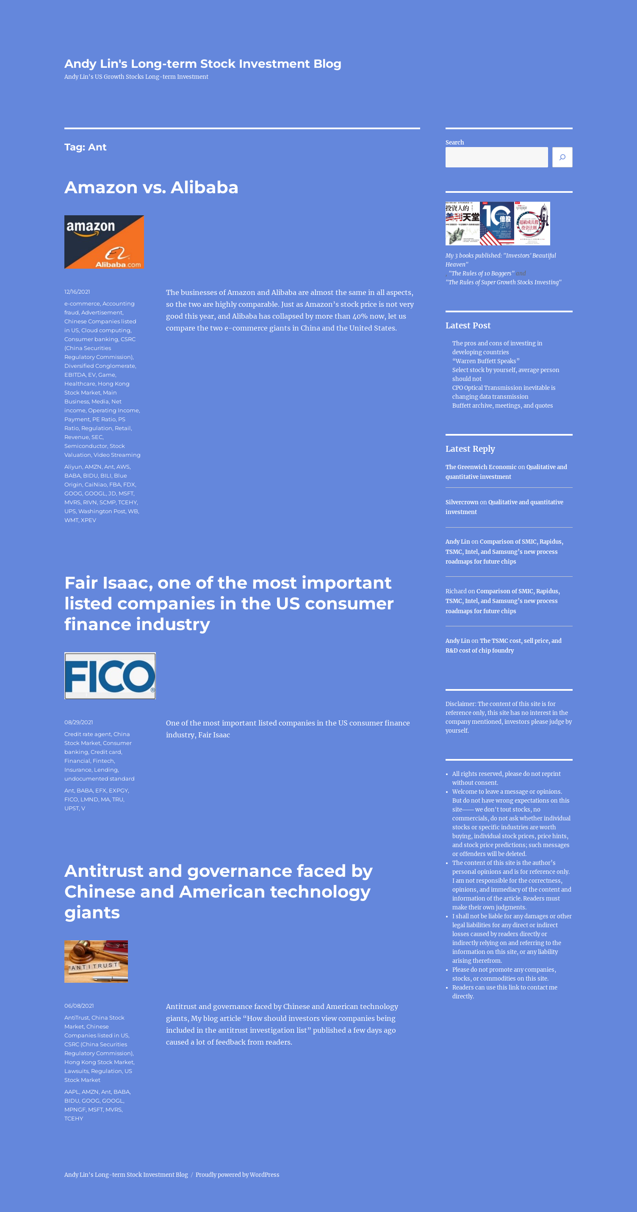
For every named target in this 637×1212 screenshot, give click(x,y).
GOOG (73, 493)
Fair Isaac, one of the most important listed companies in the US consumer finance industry (229, 603)
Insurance (77, 769)
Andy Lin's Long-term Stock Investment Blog (203, 63)
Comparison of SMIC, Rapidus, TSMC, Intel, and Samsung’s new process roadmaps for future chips (504, 551)
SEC (96, 437)
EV (92, 374)
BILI (105, 475)
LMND (89, 799)
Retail (123, 428)
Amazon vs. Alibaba (151, 187)
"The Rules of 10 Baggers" (482, 273)
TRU (117, 799)
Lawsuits (76, 1070)
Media (100, 401)
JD (112, 493)
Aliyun (73, 466)
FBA (115, 484)
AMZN (93, 466)
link (515, 987)
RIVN (90, 502)
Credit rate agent (87, 734)
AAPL (71, 1091)
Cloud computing (105, 330)
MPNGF (75, 1109)
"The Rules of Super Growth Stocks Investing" (504, 282)
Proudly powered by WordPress (238, 1175)
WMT (71, 520)
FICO (71, 799)
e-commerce (82, 303)
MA (105, 799)
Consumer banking (91, 339)
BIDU (90, 475)
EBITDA (75, 374)
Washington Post (101, 511)
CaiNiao (96, 484)
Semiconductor (85, 445)
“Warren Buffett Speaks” (486, 361)
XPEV (88, 520)
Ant (109, 466)
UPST (71, 808)
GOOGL (95, 493)
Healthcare (79, 383)
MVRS (72, 502)
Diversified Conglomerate (99, 365)
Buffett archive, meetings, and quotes (502, 405)
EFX (100, 790)
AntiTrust (76, 1017)
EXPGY (118, 790)
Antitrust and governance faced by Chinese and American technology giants (218, 891)
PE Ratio (104, 419)
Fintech (103, 760)
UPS (70, 511)
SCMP (108, 502)
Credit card (106, 751)
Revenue (76, 437)
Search (455, 142)
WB (133, 511)
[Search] (562, 157)
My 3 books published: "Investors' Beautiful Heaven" (501, 260)
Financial (77, 760)
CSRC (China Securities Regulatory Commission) (100, 348)
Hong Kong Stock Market (98, 1062)
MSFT (126, 493)
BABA (72, 475)
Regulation (96, 428)
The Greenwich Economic (481, 467)
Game (106, 374)
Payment (77, 419)
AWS (123, 466)
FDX (129, 484)
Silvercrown (462, 502)
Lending (106, 769)
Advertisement (101, 312)
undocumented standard (99, 778)
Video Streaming (117, 454)
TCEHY (127, 502)
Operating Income (113, 410)
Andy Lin (458, 541)
